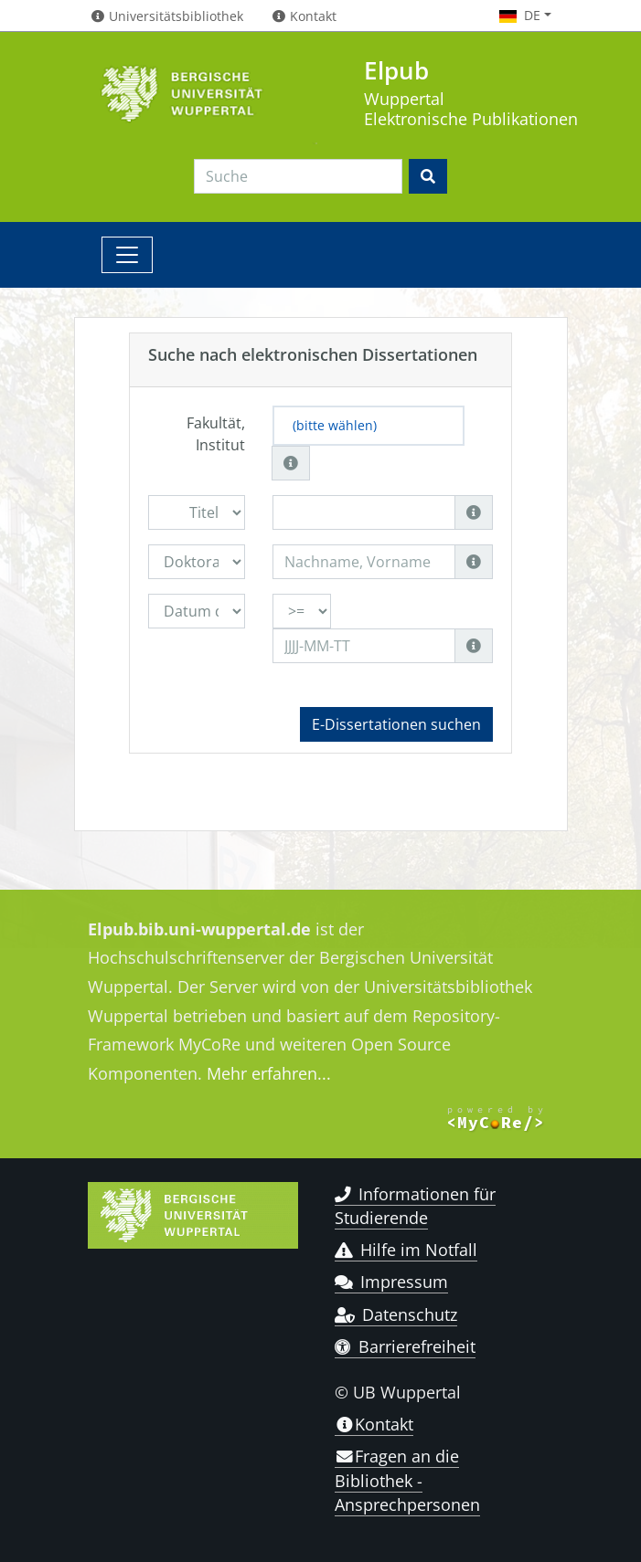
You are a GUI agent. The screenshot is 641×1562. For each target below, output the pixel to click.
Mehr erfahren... (269, 1073)
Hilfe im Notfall (406, 1250)
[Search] (298, 176)
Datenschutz (396, 1314)
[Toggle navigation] (127, 255)
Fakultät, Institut (216, 434)
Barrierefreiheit (405, 1346)
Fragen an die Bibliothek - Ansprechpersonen (407, 1480)
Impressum (392, 1282)
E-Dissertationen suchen (396, 724)
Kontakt (374, 1424)
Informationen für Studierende (416, 1206)
